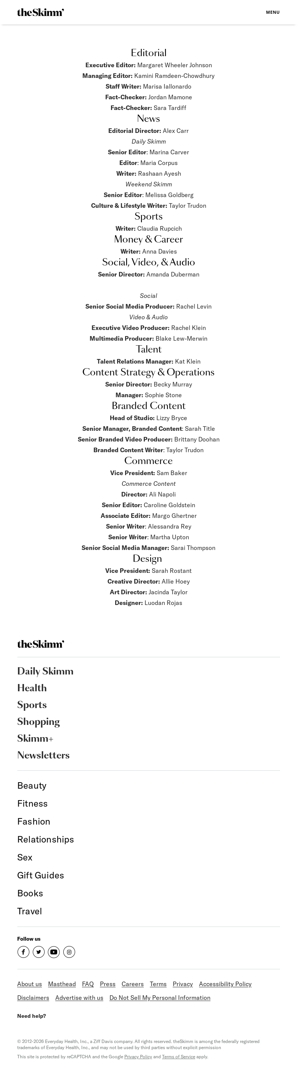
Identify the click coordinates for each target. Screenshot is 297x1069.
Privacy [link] (183, 984)
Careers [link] (133, 984)
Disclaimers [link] (33, 997)
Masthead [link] (62, 984)
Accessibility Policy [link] (225, 984)
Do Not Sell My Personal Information (159, 997)
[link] (40, 12)
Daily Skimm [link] (45, 671)
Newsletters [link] (43, 755)
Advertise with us (79, 997)
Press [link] (108, 984)
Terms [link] (158, 984)
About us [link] (29, 984)
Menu (273, 12)
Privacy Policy (138, 1056)
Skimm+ (35, 739)
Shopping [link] (38, 722)
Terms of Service (178, 1056)
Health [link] (32, 688)
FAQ (88, 984)
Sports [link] (32, 705)
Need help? (31, 1015)
